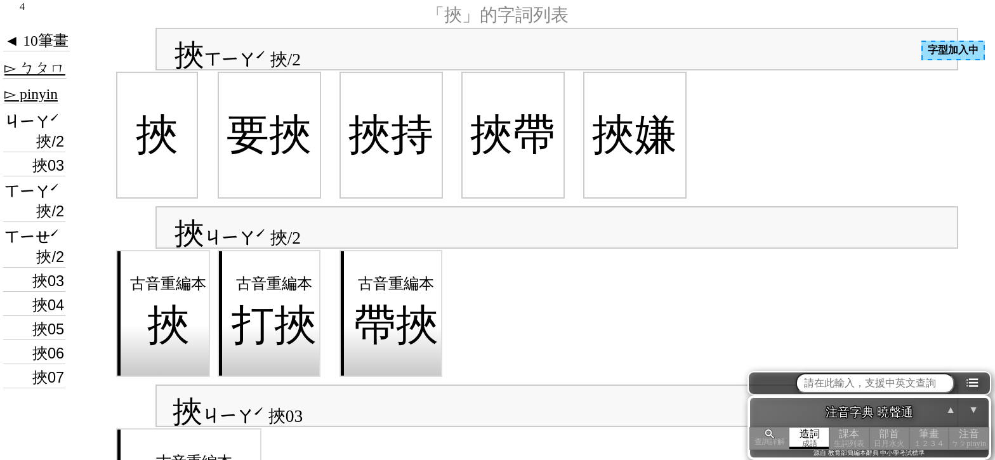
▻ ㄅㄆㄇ (34, 68)
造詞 (809, 438)
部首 (889, 438)
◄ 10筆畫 (36, 40)
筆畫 (929, 438)
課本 (849, 438)
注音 (969, 438)
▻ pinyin (31, 94)
